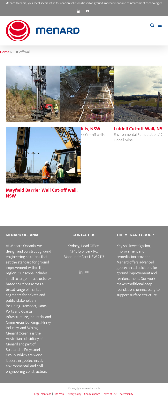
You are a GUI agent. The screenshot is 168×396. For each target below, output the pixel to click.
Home (4, 52)
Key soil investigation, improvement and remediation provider (134, 251)
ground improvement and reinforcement (137, 276)
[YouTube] (86, 272)
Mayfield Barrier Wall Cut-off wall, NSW (42, 193)
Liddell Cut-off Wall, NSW (140, 129)
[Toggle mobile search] (152, 25)
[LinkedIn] (80, 272)
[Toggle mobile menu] (160, 25)
